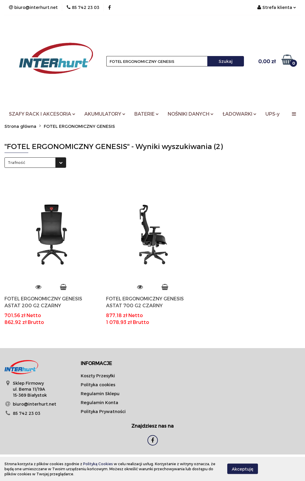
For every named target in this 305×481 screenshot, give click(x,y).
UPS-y (272, 114)
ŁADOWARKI (239, 114)
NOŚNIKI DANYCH (191, 114)
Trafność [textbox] (16, 162)
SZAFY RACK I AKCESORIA (42, 114)
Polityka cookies (98, 384)
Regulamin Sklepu (100, 393)
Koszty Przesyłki (98, 375)
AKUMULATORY (104, 114)
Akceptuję (242, 468)
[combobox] (35, 162)
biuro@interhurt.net (34, 403)
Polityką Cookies (98, 464)
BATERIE (146, 114)
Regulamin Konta (99, 402)
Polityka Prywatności (103, 411)
